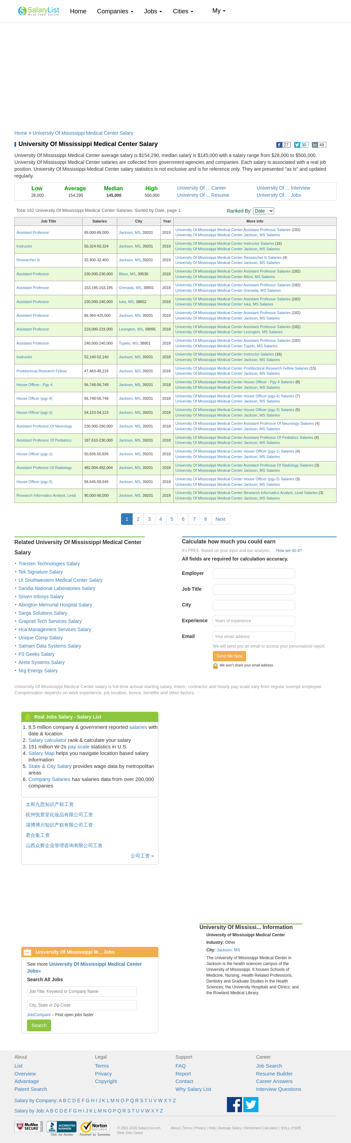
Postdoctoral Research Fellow (41, 371)
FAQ (181, 1066)
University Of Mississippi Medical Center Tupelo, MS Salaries (227, 346)
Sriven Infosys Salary (41, 596)
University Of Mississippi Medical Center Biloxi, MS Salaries (225, 277)
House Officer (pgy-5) (34, 482)
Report (183, 1073)
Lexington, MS (131, 329)
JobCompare (39, 1014)
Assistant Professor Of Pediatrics (44, 440)
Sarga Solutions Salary (43, 613)
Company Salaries (49, 779)
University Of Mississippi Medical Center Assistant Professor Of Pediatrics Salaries (245, 437)
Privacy (103, 1073)
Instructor (24, 246)
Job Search (269, 1066)
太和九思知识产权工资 (50, 804)
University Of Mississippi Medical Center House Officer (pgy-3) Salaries (235, 410)
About (175, 1128)
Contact (184, 1081)
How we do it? (289, 550)
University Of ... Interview (283, 188)
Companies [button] (115, 11)
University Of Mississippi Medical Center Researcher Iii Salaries (229, 257)
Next (221, 519)
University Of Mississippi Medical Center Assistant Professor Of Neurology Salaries (245, 423)
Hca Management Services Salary (55, 629)
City (186, 604)
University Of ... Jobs (279, 195)
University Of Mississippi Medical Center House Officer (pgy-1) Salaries (235, 451)
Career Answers (274, 1081)
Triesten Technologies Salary (49, 563)
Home (81, 11)
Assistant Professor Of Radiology (44, 468)
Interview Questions (278, 1089)
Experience (195, 620)
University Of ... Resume (203, 195)
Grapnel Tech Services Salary (50, 621)
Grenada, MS (130, 288)
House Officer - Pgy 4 (34, 385)
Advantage (26, 1081)
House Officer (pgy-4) (34, 398)
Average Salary (230, 1128)
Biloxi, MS (127, 274)
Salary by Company (35, 1100)
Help (212, 1128)
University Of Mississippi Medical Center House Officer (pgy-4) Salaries (235, 396)
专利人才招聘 (290, 1128)
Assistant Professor (32, 232)
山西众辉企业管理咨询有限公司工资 (64, 845)
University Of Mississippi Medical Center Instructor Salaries (225, 243)
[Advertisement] (175, 73)
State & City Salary (50, 766)
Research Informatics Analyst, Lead (46, 495)
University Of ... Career (201, 188)
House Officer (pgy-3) (34, 412)
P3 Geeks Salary (37, 654)
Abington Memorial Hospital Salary (55, 604)
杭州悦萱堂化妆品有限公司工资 (59, 814)
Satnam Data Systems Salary (50, 646)
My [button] (219, 10)
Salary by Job (29, 1111)
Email (188, 636)
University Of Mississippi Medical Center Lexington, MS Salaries (229, 332)
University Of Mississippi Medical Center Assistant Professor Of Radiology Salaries (245, 465)
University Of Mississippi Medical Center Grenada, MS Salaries (228, 290)
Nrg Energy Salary (38, 670)
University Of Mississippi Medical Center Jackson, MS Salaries (228, 235)
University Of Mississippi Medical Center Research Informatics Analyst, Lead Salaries (247, 493)
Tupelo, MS (128, 343)
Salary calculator (47, 740)
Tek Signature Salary (41, 572)
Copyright (106, 1081)
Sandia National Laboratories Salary (57, 588)
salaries (138, 727)
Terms (102, 1066)
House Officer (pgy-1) (34, 454)
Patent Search (30, 1089)
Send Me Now (229, 656)
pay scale (78, 746)
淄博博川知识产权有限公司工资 (59, 825)
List (18, 1066)
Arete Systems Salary (42, 662)
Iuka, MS (126, 302)
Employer (193, 573)
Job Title (192, 589)
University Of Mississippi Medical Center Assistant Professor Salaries (234, 230)
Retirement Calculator (261, 1128)
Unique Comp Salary (41, 637)
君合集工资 (38, 835)
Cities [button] (183, 11)
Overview (25, 1073)
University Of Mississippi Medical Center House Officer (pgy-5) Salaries (235, 479)
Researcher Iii (28, 260)
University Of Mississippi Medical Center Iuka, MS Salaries (224, 304)
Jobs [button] (153, 11)
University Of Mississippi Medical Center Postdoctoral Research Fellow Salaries (243, 368)
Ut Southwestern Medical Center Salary (60, 580)
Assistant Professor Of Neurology (44, 426)
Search (39, 1025)
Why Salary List (193, 1089)
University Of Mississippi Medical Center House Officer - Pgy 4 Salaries (235, 382)
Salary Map (41, 753)
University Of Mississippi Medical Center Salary (83, 133)
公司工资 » (142, 855)
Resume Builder (274, 1073)
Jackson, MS (130, 232)
